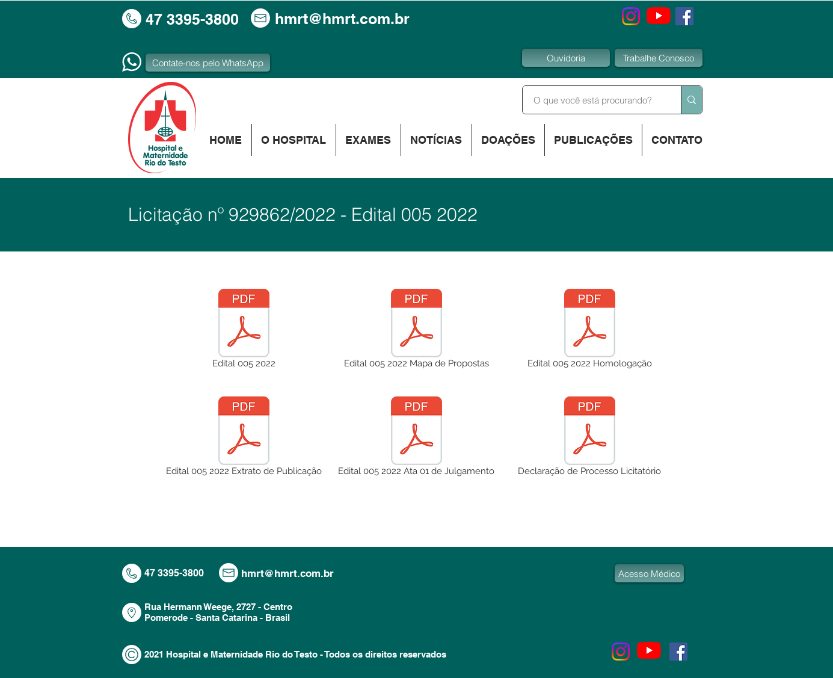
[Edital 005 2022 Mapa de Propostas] (416, 331)
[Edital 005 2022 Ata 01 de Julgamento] (416, 438)
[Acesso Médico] (649, 573)
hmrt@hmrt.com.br (342, 19)
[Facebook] (684, 16)
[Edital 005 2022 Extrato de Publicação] (243, 438)
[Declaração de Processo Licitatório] (589, 438)
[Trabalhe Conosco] (658, 58)
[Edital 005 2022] (243, 331)
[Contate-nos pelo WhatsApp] (208, 63)
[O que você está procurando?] (593, 100)
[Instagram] (631, 16)
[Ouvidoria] (566, 58)
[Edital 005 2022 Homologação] (589, 331)
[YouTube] (659, 16)
